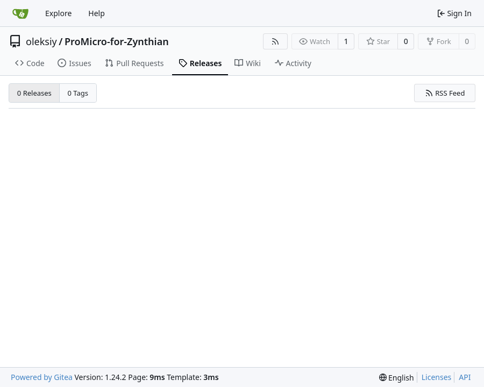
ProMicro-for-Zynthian (117, 41)
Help (96, 13)
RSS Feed (445, 93)
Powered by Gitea (42, 377)
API (465, 377)
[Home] (20, 13)
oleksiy (41, 41)
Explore (58, 13)
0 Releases (34, 93)
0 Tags (78, 93)
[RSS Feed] (275, 41)
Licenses (437, 377)
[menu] (396, 377)
